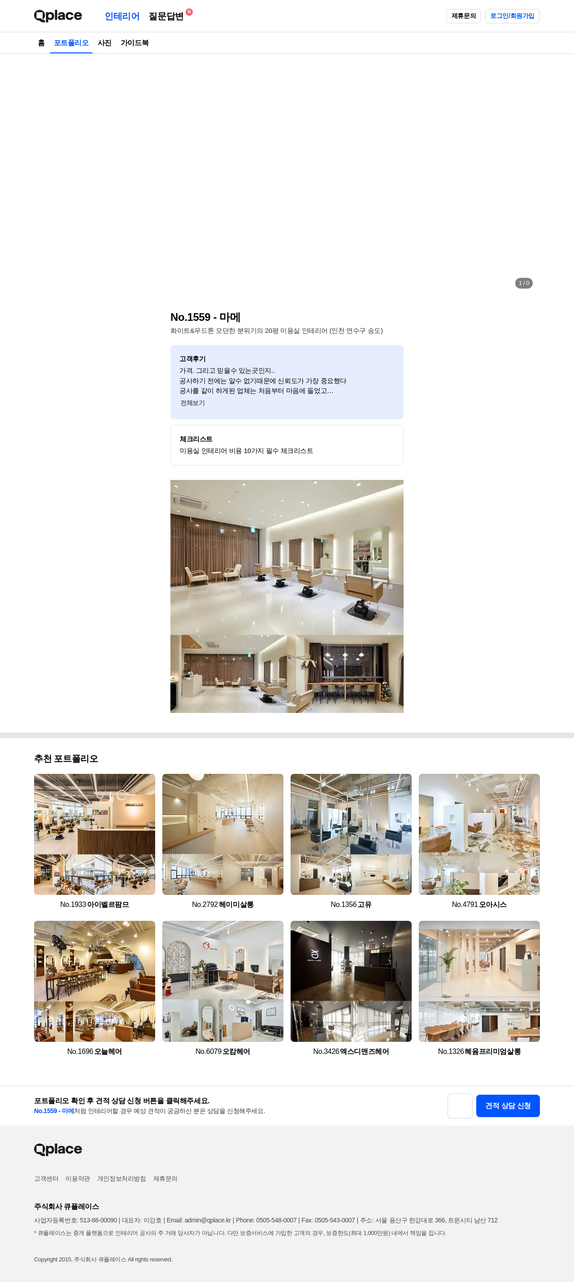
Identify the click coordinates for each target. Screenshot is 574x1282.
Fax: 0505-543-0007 (328, 1220)
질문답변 (168, 15)
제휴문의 (464, 15)
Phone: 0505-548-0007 (266, 1220)
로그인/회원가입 (512, 15)
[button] (50, 175)
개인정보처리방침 (121, 1178)
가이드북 (134, 43)
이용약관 (77, 1178)
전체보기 (192, 402)
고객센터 (46, 1178)
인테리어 (121, 16)
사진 (105, 43)
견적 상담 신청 (508, 1105)
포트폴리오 (71, 43)
